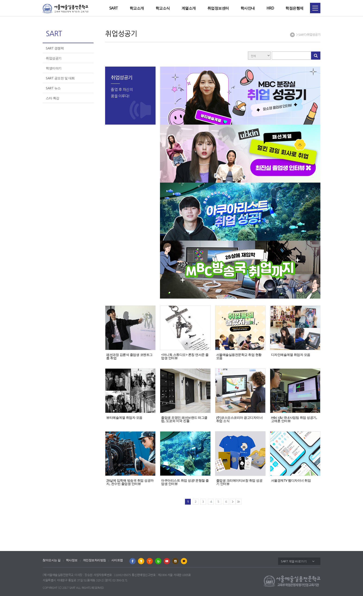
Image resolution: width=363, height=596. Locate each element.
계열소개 (189, 8)
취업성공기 (54, 58)
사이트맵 (117, 560)
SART (113, 8)
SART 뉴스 (53, 88)
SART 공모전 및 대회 (60, 78)
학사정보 (72, 560)
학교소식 (163, 8)
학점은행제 (294, 8)
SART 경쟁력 (55, 48)
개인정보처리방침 (94, 560)
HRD (270, 8)
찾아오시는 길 (52, 560)
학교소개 (137, 8)
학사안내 (248, 8)
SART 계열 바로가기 (294, 561)
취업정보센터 (218, 8)
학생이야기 (54, 68)
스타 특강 (52, 98)
